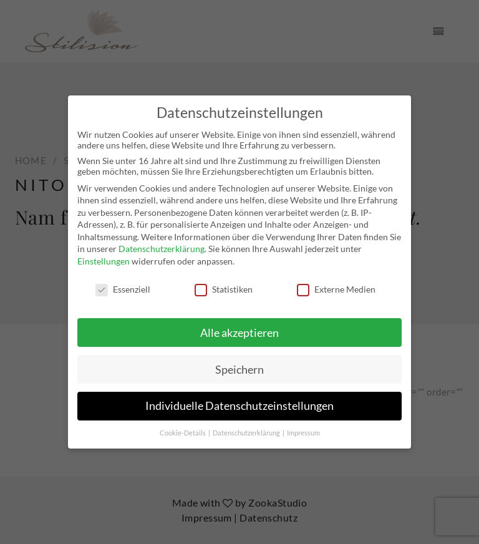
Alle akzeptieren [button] (239, 332)
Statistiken (224, 289)
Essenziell (122, 289)
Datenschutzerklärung (162, 248)
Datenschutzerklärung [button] (247, 433)
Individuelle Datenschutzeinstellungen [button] (239, 405)
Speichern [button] (239, 369)
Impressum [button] (303, 433)
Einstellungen (103, 261)
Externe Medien (336, 289)
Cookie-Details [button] (183, 433)
